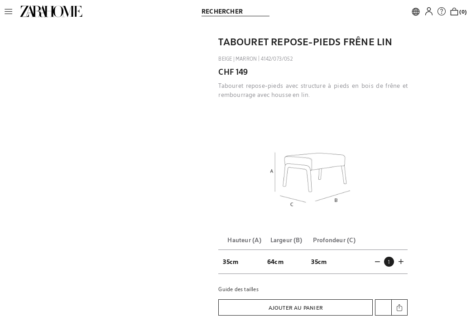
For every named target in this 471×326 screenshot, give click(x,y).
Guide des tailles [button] (238, 289)
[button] (11, 11)
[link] (51, 11)
